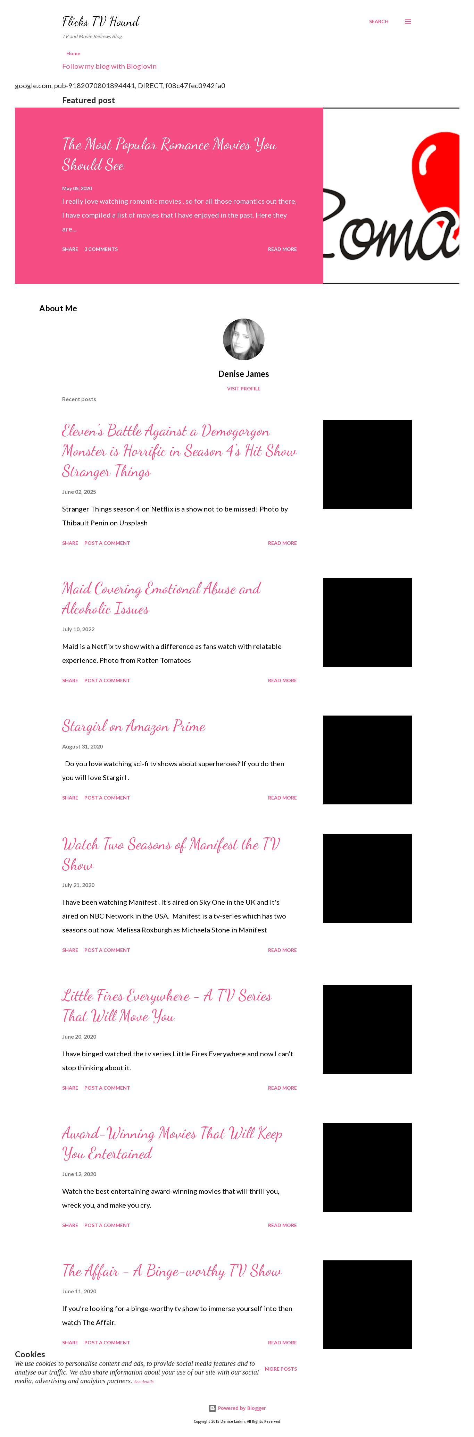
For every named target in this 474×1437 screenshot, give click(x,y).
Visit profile (243, 388)
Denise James (243, 374)
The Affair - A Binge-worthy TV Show (171, 1270)
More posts (281, 1369)
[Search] (379, 21)
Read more (282, 249)
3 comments (101, 249)
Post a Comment (107, 543)
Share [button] (70, 249)
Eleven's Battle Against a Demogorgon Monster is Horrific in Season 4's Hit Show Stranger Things (179, 450)
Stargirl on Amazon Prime (133, 726)
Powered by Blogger (237, 1408)
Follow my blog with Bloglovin (109, 66)
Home (73, 53)
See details (143, 1381)
